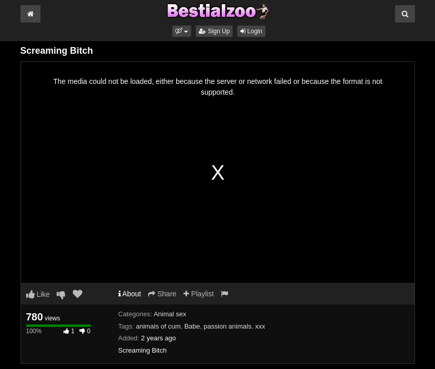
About (129, 294)
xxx (260, 326)
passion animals (227, 326)
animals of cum (158, 326)
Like (38, 294)
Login (251, 31)
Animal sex (170, 314)
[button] (181, 31)
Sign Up (214, 31)
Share (162, 294)
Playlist (198, 294)
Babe (192, 326)
